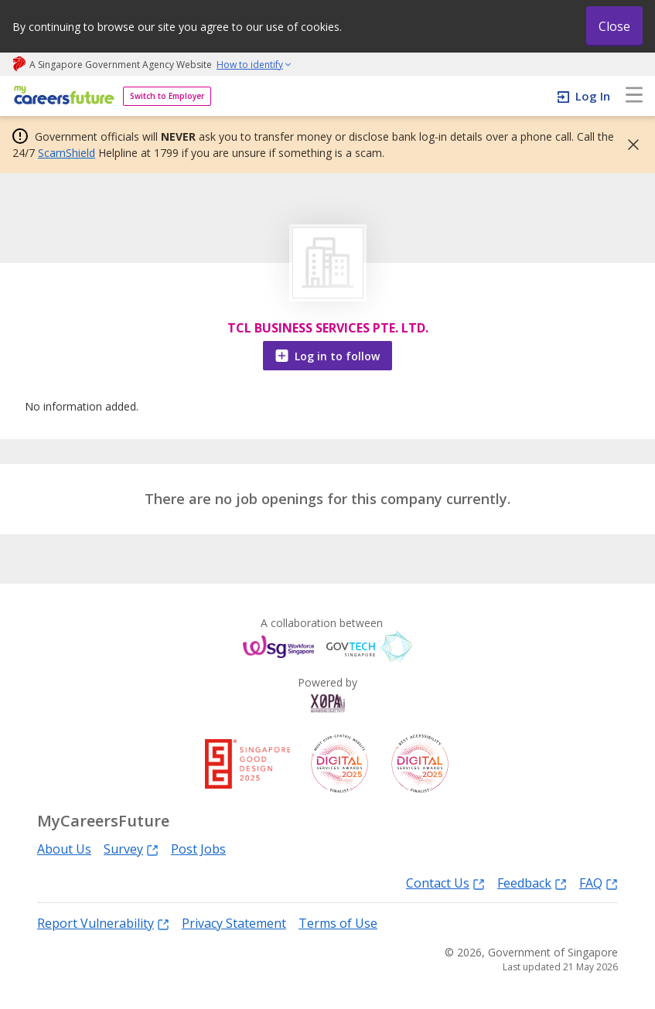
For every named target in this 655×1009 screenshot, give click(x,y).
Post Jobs (198, 849)
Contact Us (445, 882)
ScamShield (66, 152)
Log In (592, 96)
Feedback (532, 882)
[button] (629, 144)
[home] (61, 96)
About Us (64, 849)
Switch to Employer (167, 95)
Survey (131, 848)
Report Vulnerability (103, 922)
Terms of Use (338, 923)
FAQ (598, 882)
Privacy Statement (234, 923)
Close (614, 26)
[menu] (634, 96)
